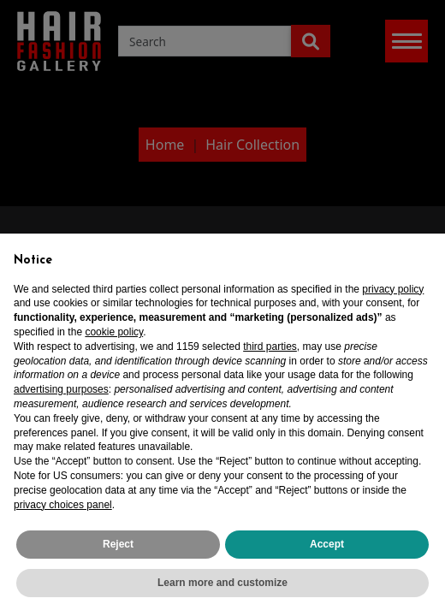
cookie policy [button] (114, 332)
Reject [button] (118, 544)
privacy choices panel (63, 505)
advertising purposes (61, 389)
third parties (270, 346)
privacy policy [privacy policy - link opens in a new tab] (393, 289)
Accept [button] (327, 544)
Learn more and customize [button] (222, 583)
